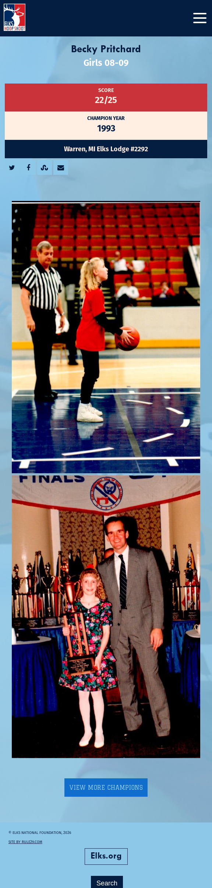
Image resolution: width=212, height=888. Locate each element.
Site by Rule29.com (27, 835)
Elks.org (106, 850)
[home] (22, 18)
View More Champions (106, 781)
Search (106, 876)
